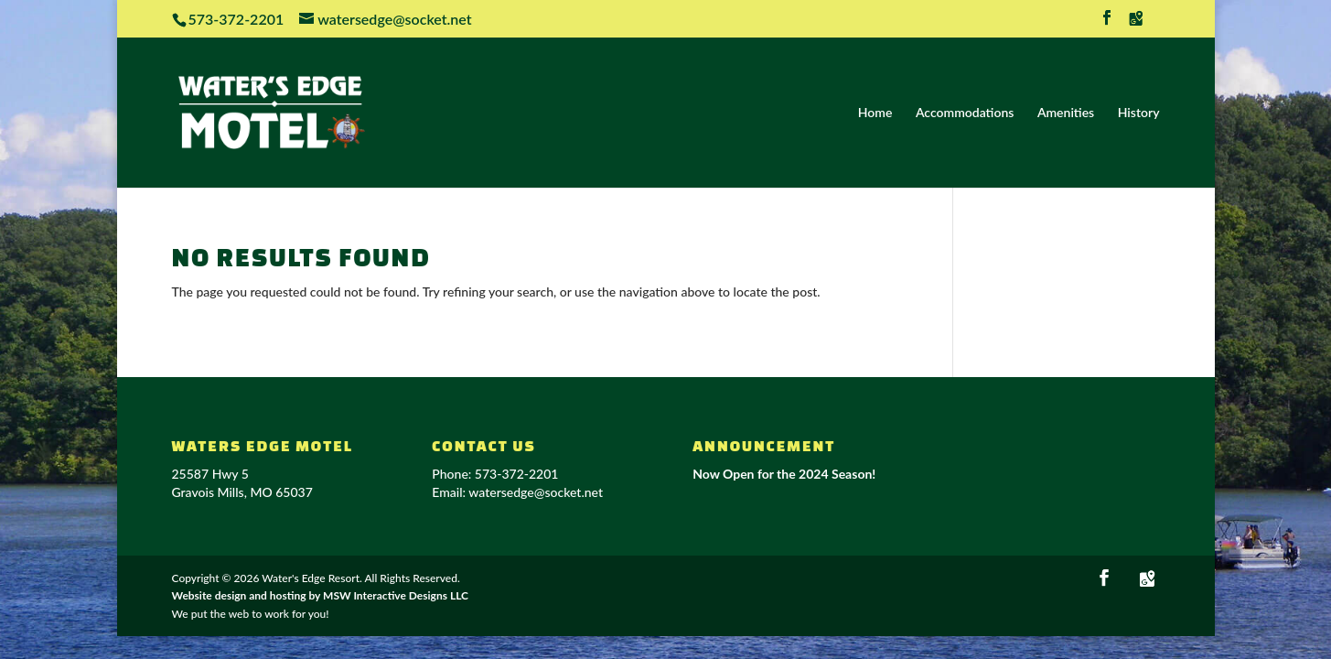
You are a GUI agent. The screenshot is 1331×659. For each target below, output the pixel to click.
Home (875, 113)
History (1139, 113)
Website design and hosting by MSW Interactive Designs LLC (320, 595)
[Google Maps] (1136, 23)
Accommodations (965, 113)
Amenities (1065, 113)
